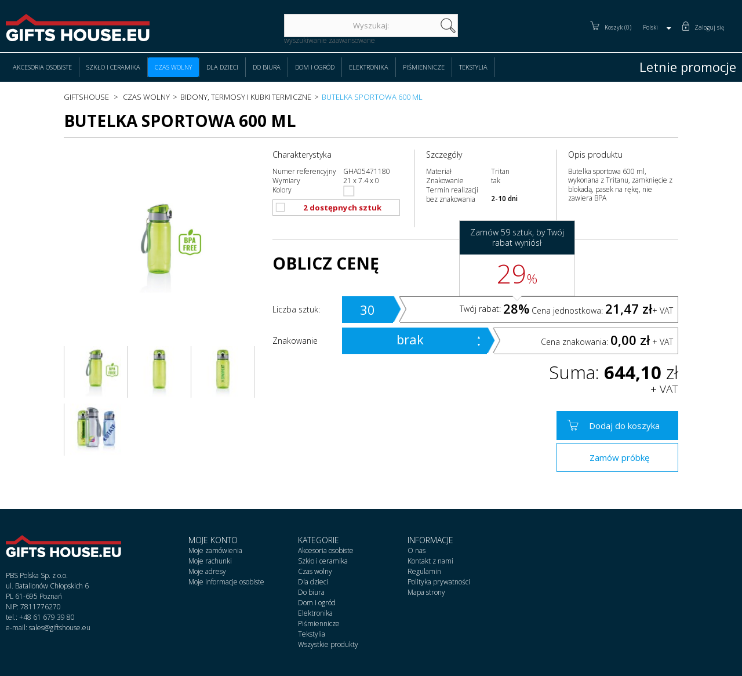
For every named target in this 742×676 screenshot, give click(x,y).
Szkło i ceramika (113, 67)
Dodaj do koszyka (624, 425)
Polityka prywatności (439, 582)
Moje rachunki (210, 561)
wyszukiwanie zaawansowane (329, 40)
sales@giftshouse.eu (59, 628)
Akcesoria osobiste (42, 67)
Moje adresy (207, 571)
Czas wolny (173, 67)
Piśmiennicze (424, 67)
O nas (416, 550)
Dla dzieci (222, 67)
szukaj (448, 25)
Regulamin (424, 571)
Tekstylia (473, 67)
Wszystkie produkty (328, 644)
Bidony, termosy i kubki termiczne (245, 97)
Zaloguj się (709, 27)
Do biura (267, 67)
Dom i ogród (314, 67)
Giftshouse (86, 97)
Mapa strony (426, 592)
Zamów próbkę (619, 457)
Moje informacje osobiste (226, 582)
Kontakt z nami (430, 561)
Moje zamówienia (215, 550)
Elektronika (368, 67)
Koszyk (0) (618, 27)
